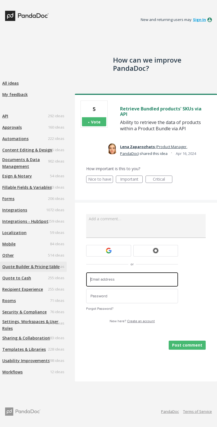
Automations (15, 138)
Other (8, 255)
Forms (8, 198)
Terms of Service (197, 411)
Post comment (187, 345)
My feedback (15, 94)
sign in (199, 19)
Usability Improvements (26, 360)
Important (131, 179)
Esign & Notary (17, 176)
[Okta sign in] (155, 251)
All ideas (10, 83)
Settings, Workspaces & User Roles (30, 325)
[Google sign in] (108, 251)
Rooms (9, 300)
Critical (162, 179)
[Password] (132, 296)
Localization (14, 232)
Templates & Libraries (24, 349)
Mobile (9, 244)
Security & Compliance (24, 312)
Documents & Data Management (21, 163)
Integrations (14, 210)
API (5, 116)
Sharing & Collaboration (26, 338)
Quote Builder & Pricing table (31, 266)
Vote (96, 122)
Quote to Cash (16, 278)
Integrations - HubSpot (25, 221)
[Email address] (132, 279)
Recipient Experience (22, 289)
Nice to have (100, 179)
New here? (132, 321)
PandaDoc (170, 411)
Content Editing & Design (27, 150)
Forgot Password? (100, 309)
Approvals (12, 127)
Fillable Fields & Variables (27, 187)
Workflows (12, 372)
